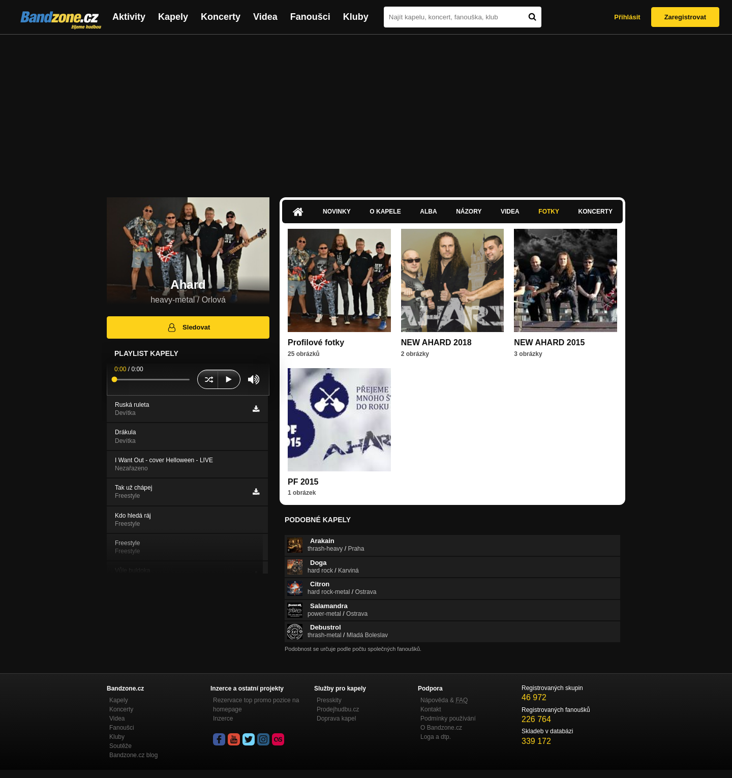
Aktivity (128, 17)
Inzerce (223, 718)
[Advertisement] (366, 111)
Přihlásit (627, 17)
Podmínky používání (448, 718)
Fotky (548, 211)
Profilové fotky (316, 342)
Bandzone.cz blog (133, 755)
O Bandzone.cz (441, 727)
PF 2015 (303, 481)
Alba (428, 211)
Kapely (173, 17)
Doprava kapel (336, 718)
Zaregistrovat (685, 17)
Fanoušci (310, 17)
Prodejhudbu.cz (338, 709)
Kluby (356, 17)
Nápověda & (444, 700)
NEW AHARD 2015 (549, 342)
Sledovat (188, 327)
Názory (468, 211)
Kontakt (430, 709)
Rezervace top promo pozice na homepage (256, 705)
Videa (265, 17)
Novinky (337, 211)
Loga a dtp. (435, 736)
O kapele (385, 211)
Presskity (329, 700)
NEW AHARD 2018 (436, 342)
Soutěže (120, 746)
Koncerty (220, 17)
